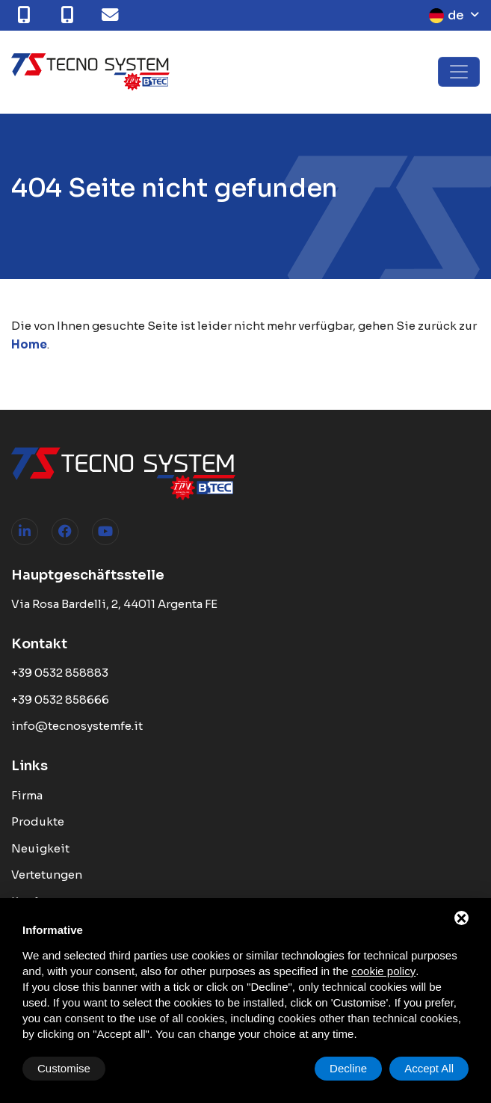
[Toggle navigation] (459, 72)
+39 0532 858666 (60, 699)
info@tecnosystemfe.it (77, 726)
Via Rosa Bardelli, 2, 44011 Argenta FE (114, 604)
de (446, 15)
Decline (348, 1068)
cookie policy (383, 971)
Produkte (37, 821)
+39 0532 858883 (59, 673)
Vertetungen (46, 874)
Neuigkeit (40, 848)
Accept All (429, 1068)
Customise (63, 1068)
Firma (27, 795)
